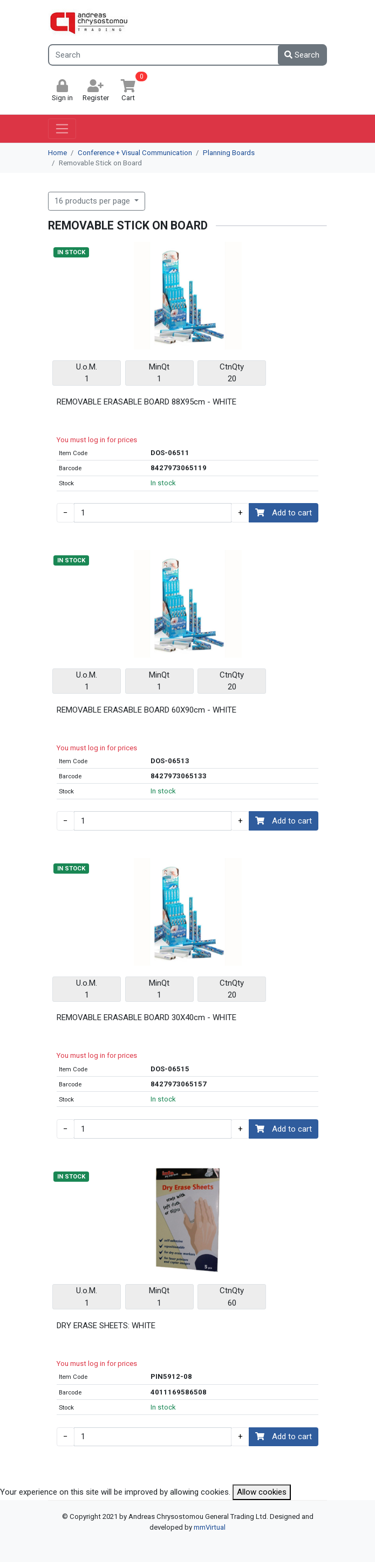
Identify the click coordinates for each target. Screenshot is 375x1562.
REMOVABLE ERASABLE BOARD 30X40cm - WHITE (146, 1017)
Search (301, 55)
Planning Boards (229, 153)
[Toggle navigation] (62, 128)
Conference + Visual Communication (135, 153)
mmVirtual (210, 1527)
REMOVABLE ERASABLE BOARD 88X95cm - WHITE (146, 402)
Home (57, 153)
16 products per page (93, 201)
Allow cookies (262, 1492)
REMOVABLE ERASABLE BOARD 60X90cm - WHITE (146, 710)
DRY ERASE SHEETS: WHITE (106, 1325)
